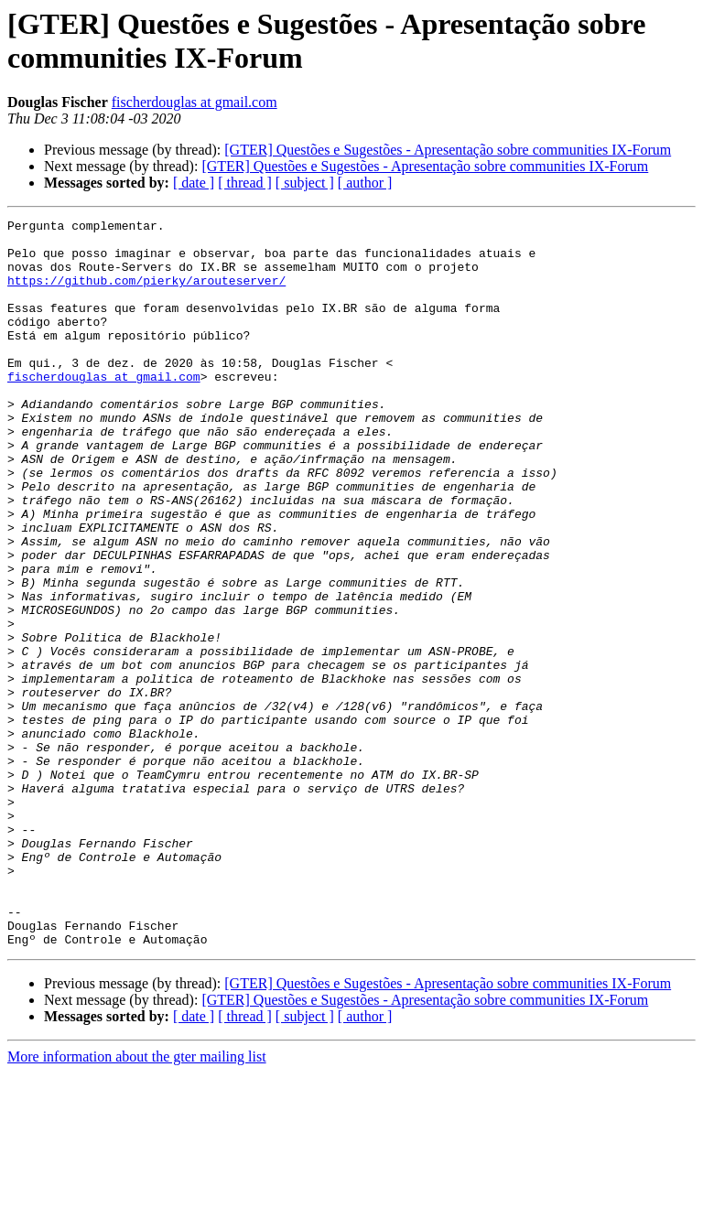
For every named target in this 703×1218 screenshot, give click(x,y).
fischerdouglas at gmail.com (194, 102)
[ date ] (193, 182)
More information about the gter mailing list (136, 1202)
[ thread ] (245, 182)
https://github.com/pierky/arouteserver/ (146, 294)
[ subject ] (305, 182)
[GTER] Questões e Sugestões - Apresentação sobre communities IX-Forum (447, 149)
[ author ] (365, 182)
